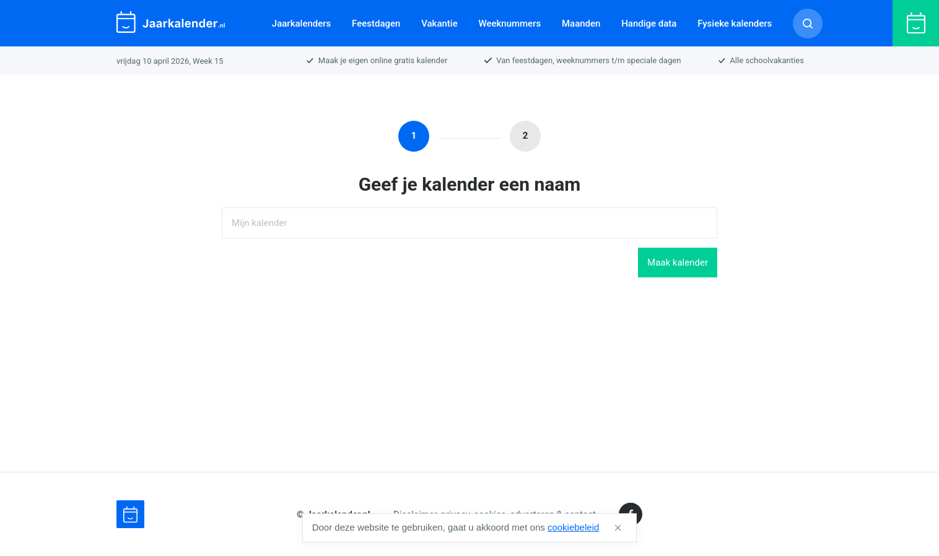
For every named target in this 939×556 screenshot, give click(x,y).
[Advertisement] (469, 374)
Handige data (648, 23)
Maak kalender (677, 262)
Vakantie (439, 23)
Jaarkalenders (301, 23)
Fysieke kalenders (734, 23)
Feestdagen (376, 23)
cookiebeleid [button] (573, 527)
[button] (617, 527)
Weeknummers (509, 23)
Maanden (581, 23)
